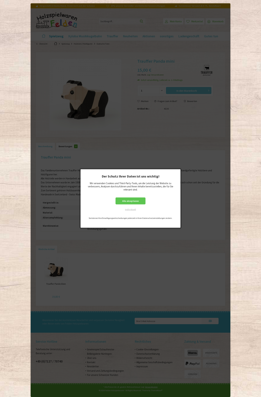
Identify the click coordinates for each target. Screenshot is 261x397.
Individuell (130, 209)
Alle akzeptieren (130, 201)
